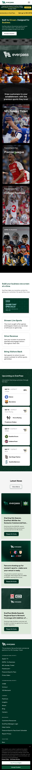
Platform (5, 699)
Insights (4, 702)
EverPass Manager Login (10, 724)
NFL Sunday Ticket (8, 665)
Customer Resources (9, 720)
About (4, 705)
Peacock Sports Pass (9, 672)
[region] (16, 757)
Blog (3, 709)
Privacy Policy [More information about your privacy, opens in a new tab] (5, 759)
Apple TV (5, 659)
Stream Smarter (9, 33)
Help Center (6, 727)
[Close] (30, 746)
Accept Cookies (16, 767)
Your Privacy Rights (16, 762)
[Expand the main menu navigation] (29, 2)
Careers (4, 712)
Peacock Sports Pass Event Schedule (14, 730)
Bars (3, 742)
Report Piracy (6, 734)
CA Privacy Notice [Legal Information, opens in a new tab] (15, 759)
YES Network (6, 690)
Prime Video (6, 675)
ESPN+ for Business (8, 662)
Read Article (11, 534)
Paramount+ (6, 668)
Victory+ (5, 687)
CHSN (4, 684)
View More (16, 487)
